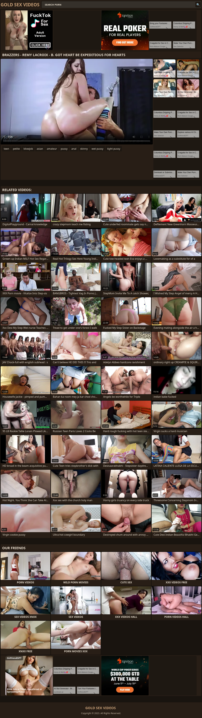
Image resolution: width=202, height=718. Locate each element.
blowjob (28, 148)
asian (40, 148)
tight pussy (113, 148)
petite (16, 148)
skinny (84, 148)
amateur (52, 148)
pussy (64, 148)
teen (6, 148)
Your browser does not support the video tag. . (77, 101)
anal (73, 148)
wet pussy (97, 148)
